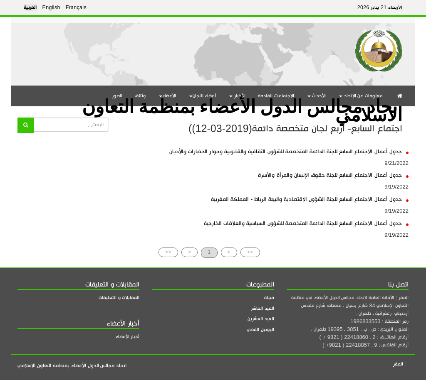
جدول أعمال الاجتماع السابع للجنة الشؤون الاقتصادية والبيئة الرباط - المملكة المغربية (310, 199)
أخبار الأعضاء (128, 336)
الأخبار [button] (237, 96)
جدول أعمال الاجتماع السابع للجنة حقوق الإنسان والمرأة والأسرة (333, 175)
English (51, 7)
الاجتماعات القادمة (276, 96)
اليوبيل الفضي (260, 329)
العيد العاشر (262, 308)
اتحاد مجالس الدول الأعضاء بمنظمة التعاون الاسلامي (242, 107)
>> (250, 252)
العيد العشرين (261, 319)
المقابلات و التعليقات (119, 297)
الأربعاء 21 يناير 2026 (379, 7)
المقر (398, 364)
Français (76, 7)
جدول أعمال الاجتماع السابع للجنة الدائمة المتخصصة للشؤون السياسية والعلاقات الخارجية (306, 223)
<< (168, 252)
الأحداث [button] (316, 96)
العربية (30, 7)
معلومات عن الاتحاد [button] (361, 96)
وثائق (140, 96)
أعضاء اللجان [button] (202, 96)
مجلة (269, 297)
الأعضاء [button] (167, 96)
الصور (117, 96)
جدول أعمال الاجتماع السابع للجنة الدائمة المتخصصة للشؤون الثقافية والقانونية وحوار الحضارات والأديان (289, 151)
